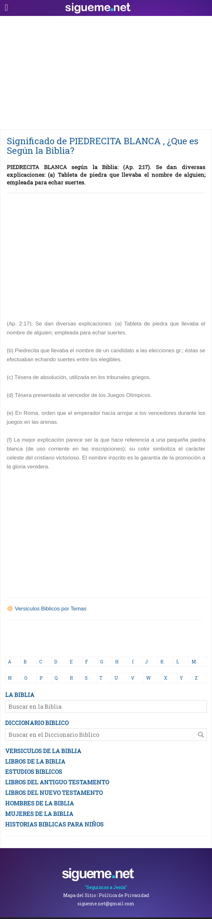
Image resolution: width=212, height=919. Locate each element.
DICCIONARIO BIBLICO (37, 723)
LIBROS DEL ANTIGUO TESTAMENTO (57, 782)
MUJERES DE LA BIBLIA (39, 814)
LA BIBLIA (19, 695)
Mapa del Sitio (79, 895)
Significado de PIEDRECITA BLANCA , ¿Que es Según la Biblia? (102, 145)
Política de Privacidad (124, 895)
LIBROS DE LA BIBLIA (35, 761)
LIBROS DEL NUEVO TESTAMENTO (54, 792)
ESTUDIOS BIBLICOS (33, 771)
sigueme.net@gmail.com (106, 903)
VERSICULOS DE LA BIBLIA (43, 751)
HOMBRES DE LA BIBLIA (39, 803)
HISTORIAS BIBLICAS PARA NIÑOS (54, 824)
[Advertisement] (106, 71)
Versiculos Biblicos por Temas (51, 609)
